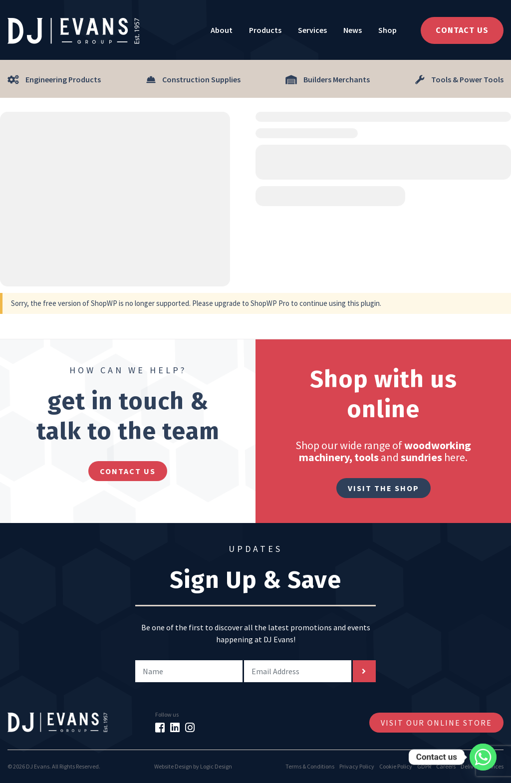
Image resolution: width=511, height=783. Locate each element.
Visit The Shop (383, 488)
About (222, 30)
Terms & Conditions (309, 766)
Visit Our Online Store (436, 723)
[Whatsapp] (483, 757)
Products (265, 30)
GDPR (424, 766)
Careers (446, 766)
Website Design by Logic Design (193, 766)
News (352, 30)
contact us (128, 471)
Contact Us (462, 30)
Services (312, 30)
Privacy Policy (356, 766)
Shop (387, 30)
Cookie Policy (395, 766)
